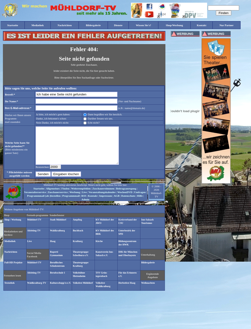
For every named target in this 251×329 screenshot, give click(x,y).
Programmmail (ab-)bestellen (43, 203)
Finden (65, 195)
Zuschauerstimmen (103, 195)
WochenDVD (124, 199)
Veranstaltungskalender (102, 199)
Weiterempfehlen (80, 195)
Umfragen (140, 199)
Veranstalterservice (35, 199)
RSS (83, 203)
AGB (117, 203)
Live (84, 199)
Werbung (74, 199)
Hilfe (140, 203)
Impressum (105, 203)
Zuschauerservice (58, 199)
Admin (85, 206)
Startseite (38, 195)
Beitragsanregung (126, 195)
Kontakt (92, 203)
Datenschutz (128, 203)
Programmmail (71, 203)
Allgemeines (53, 195)
